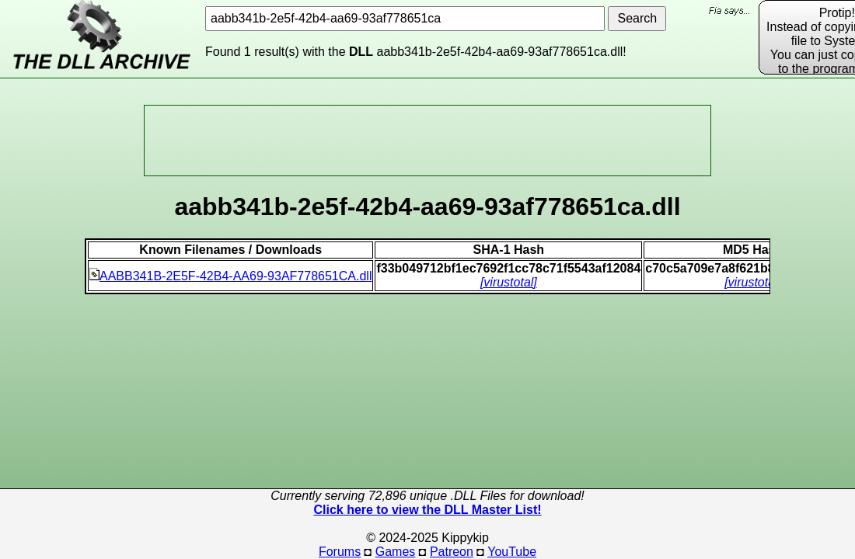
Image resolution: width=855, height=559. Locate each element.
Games (395, 551)
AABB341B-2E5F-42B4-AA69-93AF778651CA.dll (230, 276)
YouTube (511, 551)
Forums (340, 551)
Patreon (451, 551)
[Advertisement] (427, 140)
